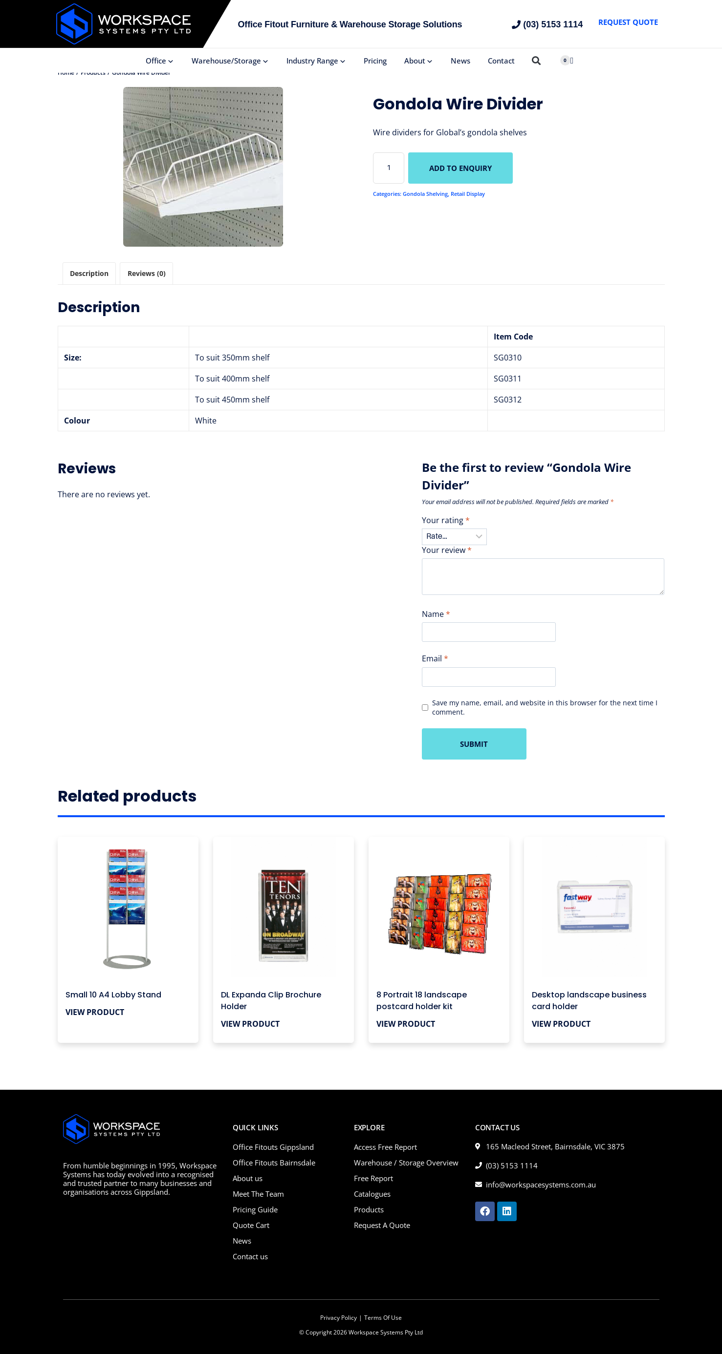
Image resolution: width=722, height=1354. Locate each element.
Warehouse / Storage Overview (406, 1162)
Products (369, 1209)
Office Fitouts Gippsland (273, 1147)
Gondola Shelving (425, 193)
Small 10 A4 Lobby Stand (113, 994)
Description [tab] (89, 273)
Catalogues (372, 1194)
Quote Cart (251, 1225)
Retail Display (468, 193)
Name (436, 614)
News (460, 60)
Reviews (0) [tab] (147, 273)
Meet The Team (258, 1194)
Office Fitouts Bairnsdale (274, 1162)
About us (248, 1178)
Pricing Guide (255, 1209)
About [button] (418, 60)
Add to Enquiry (460, 168)
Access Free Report (385, 1147)
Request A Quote (382, 1225)
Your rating (446, 520)
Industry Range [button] (316, 60)
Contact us (250, 1256)
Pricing (375, 60)
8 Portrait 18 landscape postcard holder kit (421, 1000)
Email (435, 659)
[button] (536, 61)
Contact (501, 60)
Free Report (373, 1178)
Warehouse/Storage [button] (230, 60)
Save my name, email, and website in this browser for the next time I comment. (544, 707)
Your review (447, 550)
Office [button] (160, 60)
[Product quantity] (388, 168)
